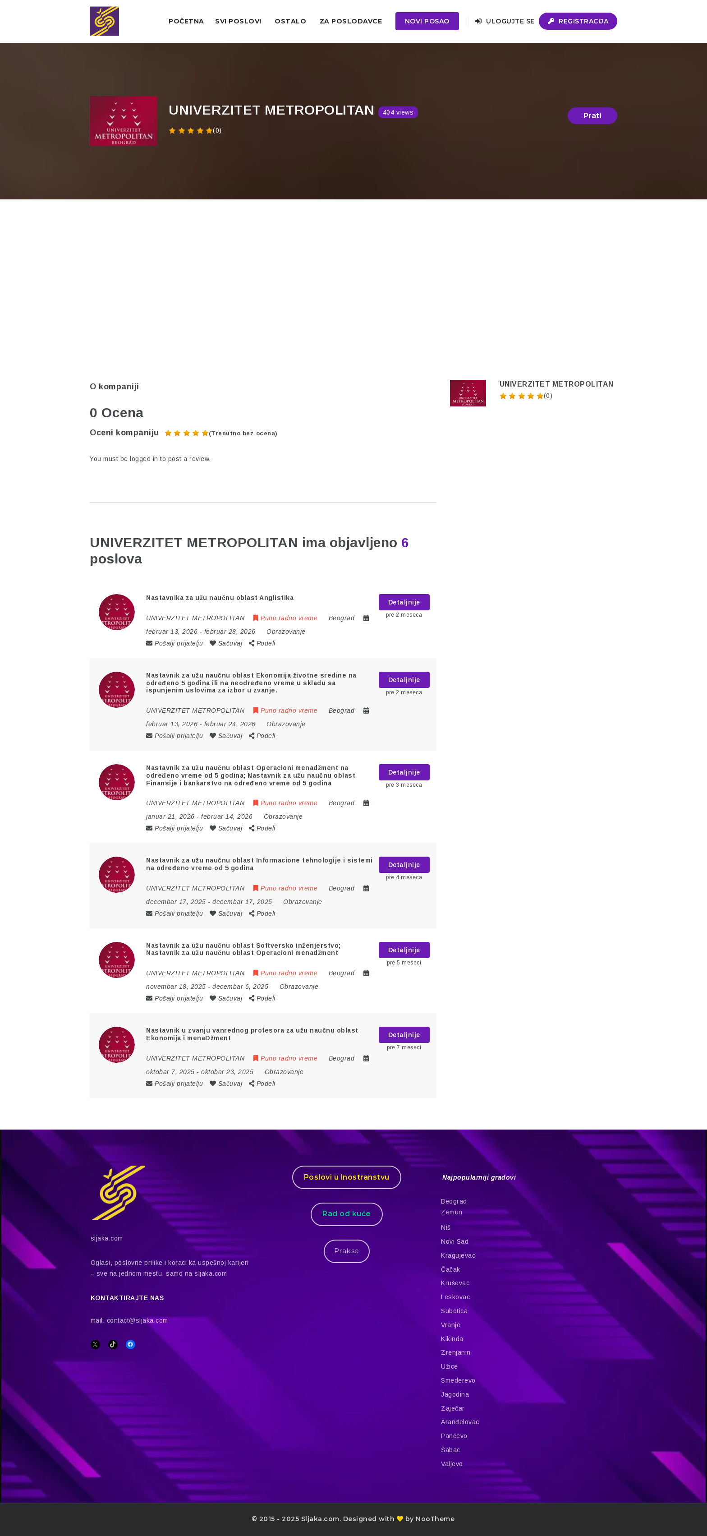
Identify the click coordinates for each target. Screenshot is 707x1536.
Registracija (578, 21)
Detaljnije (404, 602)
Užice (449, 1366)
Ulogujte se (505, 21)
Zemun (452, 1212)
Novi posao (427, 21)
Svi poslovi (238, 21)
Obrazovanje (286, 631)
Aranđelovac (460, 1421)
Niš (446, 1227)
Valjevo (452, 1463)
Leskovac (455, 1297)
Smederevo (458, 1380)
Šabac (450, 1449)
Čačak (450, 1269)
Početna (186, 21)
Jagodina (455, 1394)
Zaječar (453, 1408)
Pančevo (454, 1435)
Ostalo (290, 21)
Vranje (450, 1324)
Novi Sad (454, 1241)
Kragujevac (458, 1255)
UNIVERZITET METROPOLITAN (557, 384)
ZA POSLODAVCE (351, 21)
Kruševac (455, 1283)
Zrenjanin (456, 1352)
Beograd (454, 1201)
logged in (144, 458)
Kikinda (452, 1338)
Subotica (454, 1311)
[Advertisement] (353, 267)
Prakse (346, 1250)
